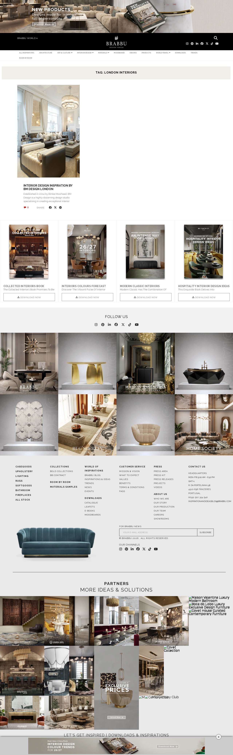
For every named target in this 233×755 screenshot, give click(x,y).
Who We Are (161, 499)
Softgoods (23, 486)
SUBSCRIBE (206, 532)
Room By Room (60, 482)
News (88, 488)
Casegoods (23, 467)
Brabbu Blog (92, 476)
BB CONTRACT (58, 476)
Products (146, 53)
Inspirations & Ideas (97, 480)
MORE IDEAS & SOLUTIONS (116, 590)
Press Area (161, 472)
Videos (158, 488)
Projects (159, 484)
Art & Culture (63, 53)
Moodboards (93, 515)
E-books (90, 511)
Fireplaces (23, 495)
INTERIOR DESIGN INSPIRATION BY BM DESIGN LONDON (47, 187)
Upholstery (24, 472)
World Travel (162, 53)
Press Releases (163, 480)
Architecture (45, 53)
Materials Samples (63, 487)
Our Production (164, 507)
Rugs (19, 481)
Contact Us (196, 467)
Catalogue (91, 503)
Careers (159, 515)
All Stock (22, 500)
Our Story (160, 503)
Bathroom (22, 490)
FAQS (122, 492)
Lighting (22, 476)
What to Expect (129, 476)
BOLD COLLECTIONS (61, 472)
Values (123, 480)
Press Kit (159, 476)
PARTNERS (116, 584)
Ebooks (133, 53)
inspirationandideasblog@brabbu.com (203, 502)
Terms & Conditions (131, 488)
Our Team (160, 511)
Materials (102, 53)
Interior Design (84, 53)
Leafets (90, 507)
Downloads (180, 53)
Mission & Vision (129, 472)
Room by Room (25, 58)
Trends (194, 53)
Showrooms (161, 519)
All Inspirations (26, 53)
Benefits (125, 484)
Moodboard (119, 53)
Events (89, 492)
